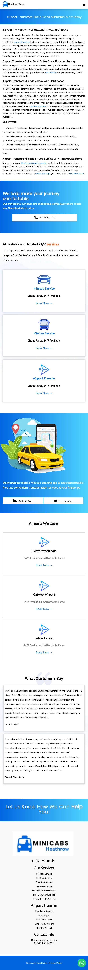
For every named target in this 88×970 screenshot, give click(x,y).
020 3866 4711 (76, 173)
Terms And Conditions (36, 962)
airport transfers (22, 42)
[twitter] (38, 861)
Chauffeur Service (44, 882)
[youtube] (48, 861)
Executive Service (44, 886)
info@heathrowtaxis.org (44, 940)
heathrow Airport (44, 911)
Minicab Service (44, 873)
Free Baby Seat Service (44, 894)
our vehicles (51, 72)
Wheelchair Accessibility (44, 890)
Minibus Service (44, 878)
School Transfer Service (44, 899)
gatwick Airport (44, 919)
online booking (42, 173)
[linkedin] (53, 861)
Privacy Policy (55, 962)
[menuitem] (44, 874)
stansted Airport (44, 928)
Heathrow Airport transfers (34, 163)
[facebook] (33, 861)
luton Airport (44, 915)
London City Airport (44, 923)
